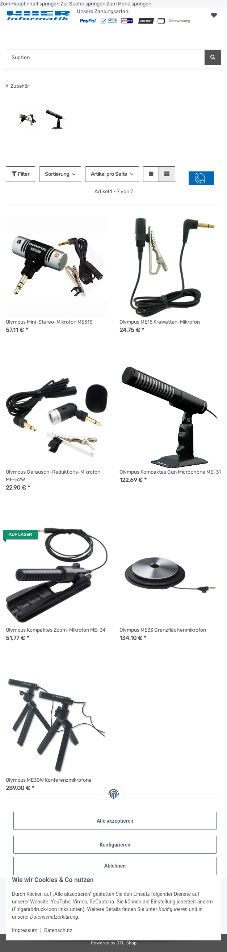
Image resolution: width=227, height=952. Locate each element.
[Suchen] (213, 57)
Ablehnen (115, 866)
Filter (20, 174)
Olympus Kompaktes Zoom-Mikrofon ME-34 (56, 630)
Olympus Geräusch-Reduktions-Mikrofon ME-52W (53, 476)
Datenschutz (58, 930)
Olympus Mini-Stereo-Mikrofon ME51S (49, 322)
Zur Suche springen (83, 4)
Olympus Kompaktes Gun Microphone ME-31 (170, 472)
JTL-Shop (126, 942)
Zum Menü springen (128, 4)
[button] (214, 15)
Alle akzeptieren (115, 821)
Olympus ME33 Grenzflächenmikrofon (162, 630)
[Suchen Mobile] (105, 57)
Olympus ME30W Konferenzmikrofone (49, 780)
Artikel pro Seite (109, 174)
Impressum (24, 930)
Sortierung (57, 174)
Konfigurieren (115, 845)
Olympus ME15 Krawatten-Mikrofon (159, 322)
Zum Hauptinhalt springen (30, 4)
